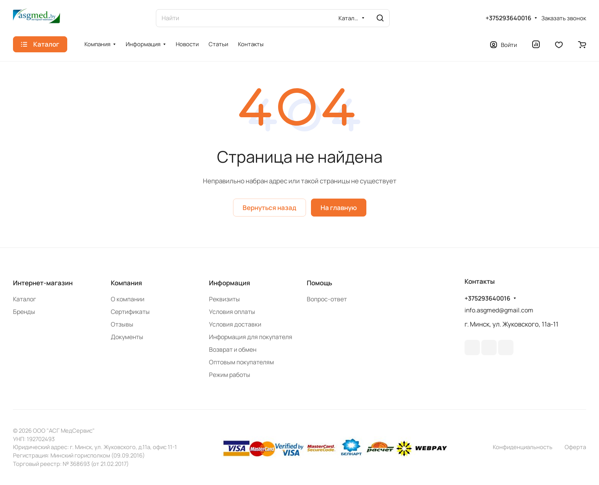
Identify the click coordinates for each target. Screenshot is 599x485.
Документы (127, 337)
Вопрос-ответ (327, 299)
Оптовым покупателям (241, 362)
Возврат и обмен (232, 349)
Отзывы (122, 324)
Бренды (24, 311)
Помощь (319, 282)
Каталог (24, 299)
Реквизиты (224, 299)
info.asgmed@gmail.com (499, 310)
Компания (126, 282)
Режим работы (229, 374)
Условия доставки (235, 324)
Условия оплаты (232, 311)
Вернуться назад (269, 207)
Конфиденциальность (522, 447)
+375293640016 (508, 18)
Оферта (575, 447)
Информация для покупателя (250, 337)
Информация (229, 282)
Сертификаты (130, 311)
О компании (127, 299)
